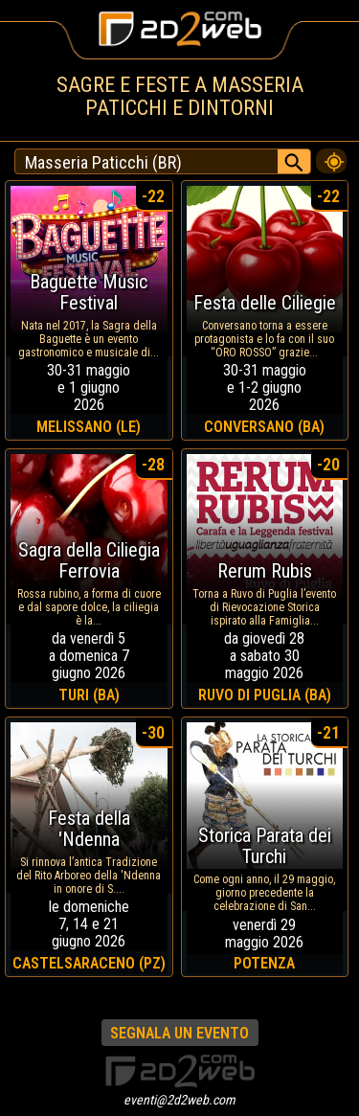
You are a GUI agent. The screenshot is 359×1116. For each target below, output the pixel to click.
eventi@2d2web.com (179, 1099)
